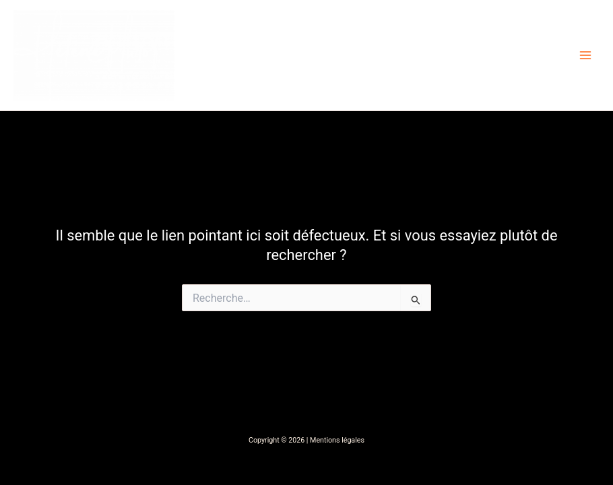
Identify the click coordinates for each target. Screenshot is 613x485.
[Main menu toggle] (585, 55)
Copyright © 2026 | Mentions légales (306, 440)
